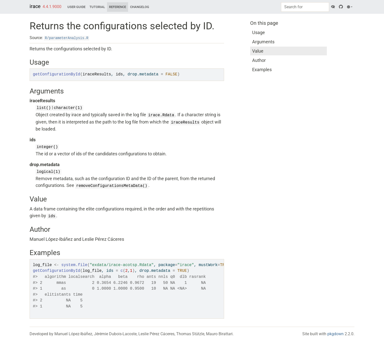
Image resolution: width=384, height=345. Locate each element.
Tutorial (97, 7)
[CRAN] (333, 7)
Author (259, 60)
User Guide (76, 7)
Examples (262, 69)
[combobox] (305, 7)
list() (44, 108)
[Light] (349, 7)
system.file (74, 265)
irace (35, 6)
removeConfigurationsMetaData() (111, 186)
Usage (258, 32)
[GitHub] (341, 7)
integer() (47, 147)
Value (257, 51)
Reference (117, 7)
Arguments (263, 41)
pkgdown (335, 333)
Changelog (139, 7)
